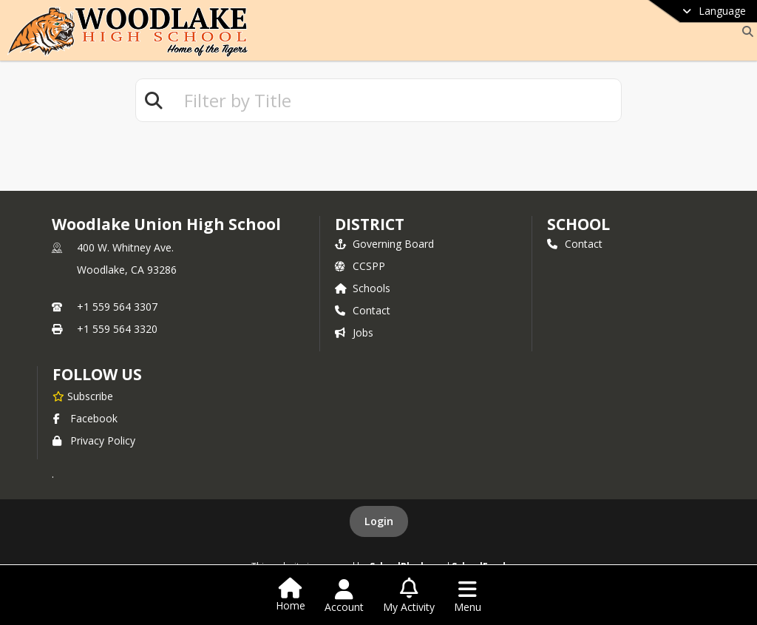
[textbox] (396, 100)
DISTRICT (369, 224)
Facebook (85, 418)
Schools (362, 288)
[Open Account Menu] (344, 596)
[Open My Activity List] (409, 596)
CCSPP (360, 266)
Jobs (354, 332)
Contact (362, 310)
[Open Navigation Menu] (467, 596)
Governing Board (384, 244)
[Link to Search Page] (744, 31)
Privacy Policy (93, 440)
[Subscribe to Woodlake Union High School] (82, 396)
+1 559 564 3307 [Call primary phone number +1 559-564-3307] (117, 307)
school (578, 224)
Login (378, 521)
